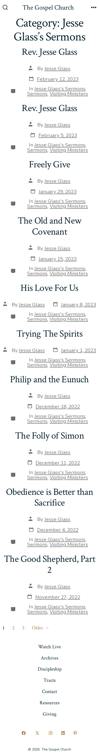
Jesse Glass (57, 68)
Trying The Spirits (49, 333)
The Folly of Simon (49, 435)
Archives (49, 658)
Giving (50, 714)
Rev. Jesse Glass (49, 52)
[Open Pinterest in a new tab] (75, 733)
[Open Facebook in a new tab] (24, 733)
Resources (49, 703)
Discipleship (50, 669)
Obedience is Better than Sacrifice (49, 497)
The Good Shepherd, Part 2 (49, 564)
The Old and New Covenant (49, 226)
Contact (49, 691)
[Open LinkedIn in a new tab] (63, 733)
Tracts (49, 680)
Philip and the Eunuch (49, 379)
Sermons (37, 93)
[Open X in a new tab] (37, 733)
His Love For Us (49, 288)
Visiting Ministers (69, 93)
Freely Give (49, 164)
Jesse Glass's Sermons (59, 88)
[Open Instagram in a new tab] (51, 733)
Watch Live (49, 646)
